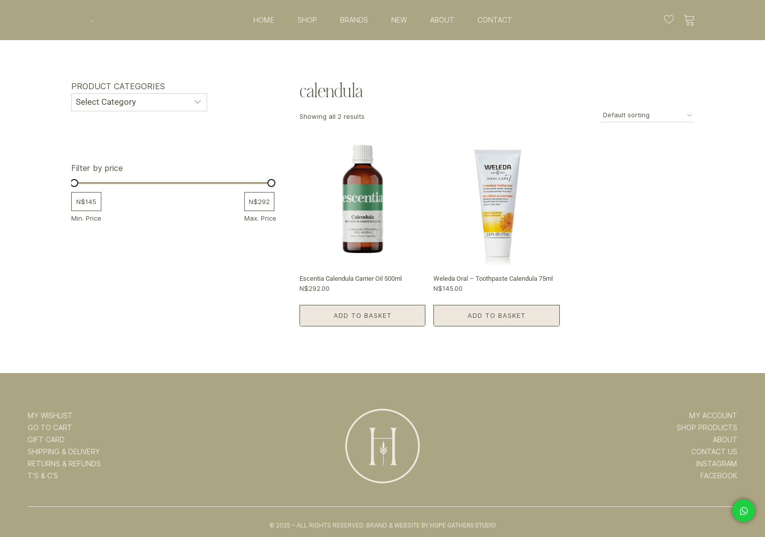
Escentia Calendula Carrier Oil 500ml (350, 278)
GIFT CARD (46, 440)
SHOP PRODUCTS (707, 428)
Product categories (118, 86)
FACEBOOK (718, 476)
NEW (399, 20)
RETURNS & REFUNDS (64, 464)
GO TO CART (50, 428)
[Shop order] (647, 115)
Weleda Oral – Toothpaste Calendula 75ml (493, 278)
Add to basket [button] (363, 315)
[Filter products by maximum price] (259, 202)
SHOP (307, 20)
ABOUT (442, 20)
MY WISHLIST (50, 416)
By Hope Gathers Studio (458, 525)
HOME (263, 20)
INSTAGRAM (716, 464)
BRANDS (354, 20)
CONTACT (495, 20)
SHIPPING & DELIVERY (64, 452)
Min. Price (86, 218)
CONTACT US (714, 452)
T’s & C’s (43, 476)
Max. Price (260, 218)
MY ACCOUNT (713, 416)
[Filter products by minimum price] (86, 202)
